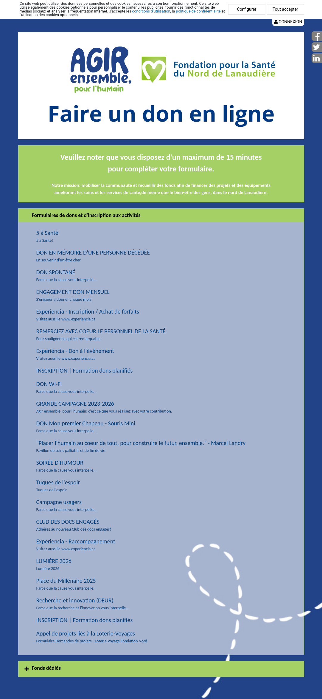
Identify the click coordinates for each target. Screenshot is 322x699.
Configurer (246, 9)
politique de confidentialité (198, 11)
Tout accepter (285, 9)
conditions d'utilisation (151, 11)
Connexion (288, 21)
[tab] (161, 669)
